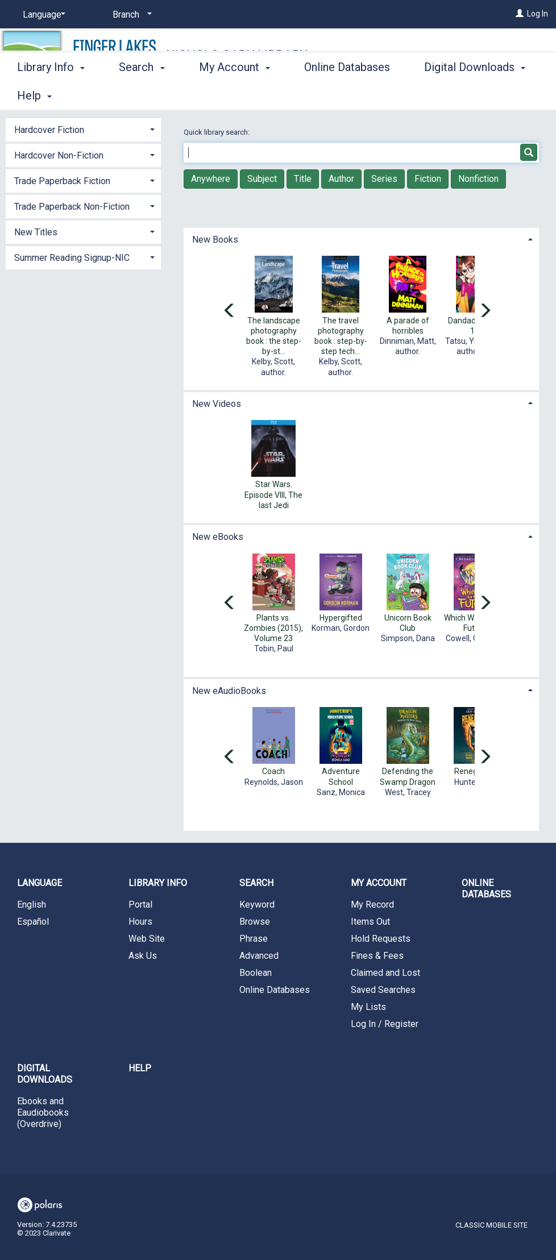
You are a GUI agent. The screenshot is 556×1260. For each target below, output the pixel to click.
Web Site (146, 938)
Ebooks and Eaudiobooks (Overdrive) (43, 1112)
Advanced (259, 955)
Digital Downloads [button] (44, 1074)
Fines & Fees (377, 955)
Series (384, 178)
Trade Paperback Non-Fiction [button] (72, 206)
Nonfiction (478, 178)
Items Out (370, 921)
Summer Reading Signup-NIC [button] (72, 257)
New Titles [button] (35, 232)
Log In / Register (384, 1023)
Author (341, 178)
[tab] (361, 238)
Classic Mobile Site (491, 1225)
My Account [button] (234, 94)
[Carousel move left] (230, 311)
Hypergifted (341, 617)
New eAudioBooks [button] (229, 690)
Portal (140, 904)
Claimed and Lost (385, 972)
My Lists (368, 1006)
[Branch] (130, 14)
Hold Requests (380, 938)
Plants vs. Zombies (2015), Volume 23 (273, 628)
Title (303, 178)
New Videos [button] (216, 403)
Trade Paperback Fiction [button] (62, 181)
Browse (254, 921)
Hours (140, 921)
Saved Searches (383, 989)
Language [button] (39, 883)
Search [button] (141, 94)
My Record (372, 904)
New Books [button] (215, 239)
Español (33, 921)
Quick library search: (217, 132)
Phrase (253, 938)
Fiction (427, 178)
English (31, 904)
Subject (262, 178)
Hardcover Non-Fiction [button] (58, 155)
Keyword (257, 904)
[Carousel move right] (485, 311)
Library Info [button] (51, 94)
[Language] (42, 14)
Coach (273, 771)
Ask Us (142, 955)
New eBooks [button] (217, 536)
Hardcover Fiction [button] (49, 129)
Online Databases (347, 94)
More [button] (446, 95)
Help (139, 1068)
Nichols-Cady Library (237, 55)
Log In (537, 13)
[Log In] (520, 13)
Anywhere (210, 178)
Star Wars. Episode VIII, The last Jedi (273, 494)
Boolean (255, 972)
